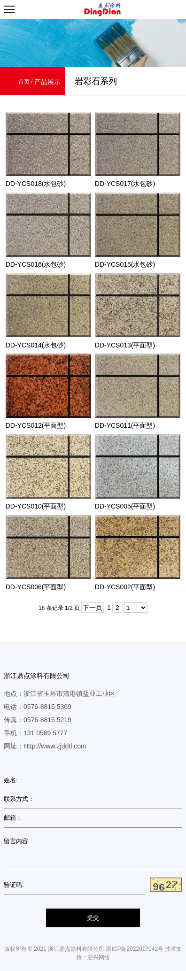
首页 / (26, 81)
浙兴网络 (98, 957)
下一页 (92, 607)
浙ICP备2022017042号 (134, 949)
